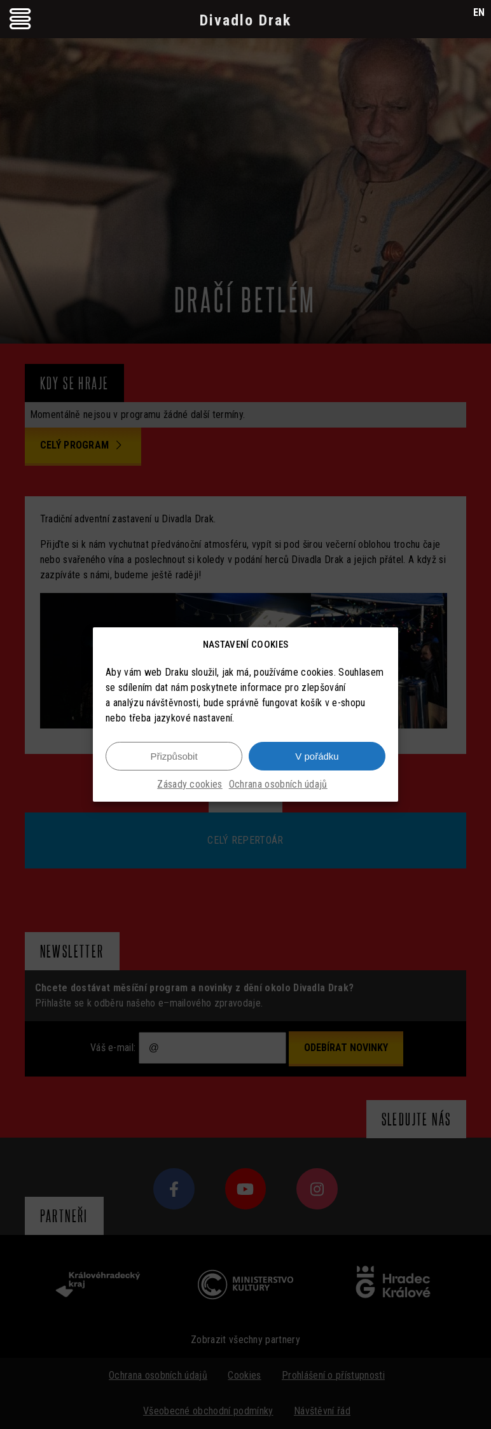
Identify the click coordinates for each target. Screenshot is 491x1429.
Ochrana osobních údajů (278, 784)
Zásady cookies (189, 784)
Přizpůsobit (173, 756)
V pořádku (316, 756)
